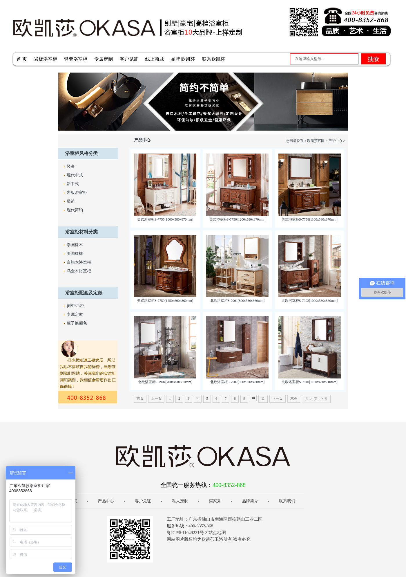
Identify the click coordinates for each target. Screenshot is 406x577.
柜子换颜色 (77, 323)
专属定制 (103, 59)
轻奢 (71, 166)
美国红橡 (75, 253)
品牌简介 (250, 501)
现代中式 (75, 175)
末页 (293, 398)
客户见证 (129, 59)
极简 (71, 201)
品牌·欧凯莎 (183, 59)
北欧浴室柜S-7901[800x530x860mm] (237, 301)
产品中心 (335, 141)
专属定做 (75, 314)
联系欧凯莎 (213, 59)
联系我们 (287, 501)
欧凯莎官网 (316, 141)
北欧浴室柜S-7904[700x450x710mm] (165, 382)
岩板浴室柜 (45, 59)
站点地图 (217, 532)
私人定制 (180, 501)
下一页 (277, 398)
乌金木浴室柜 (79, 271)
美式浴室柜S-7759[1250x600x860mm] (165, 301)
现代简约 (75, 210)
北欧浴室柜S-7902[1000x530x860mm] (310, 301)
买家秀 (215, 501)
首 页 (22, 59)
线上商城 (154, 59)
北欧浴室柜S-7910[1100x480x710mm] (310, 382)
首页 (140, 398)
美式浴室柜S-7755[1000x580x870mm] (165, 219)
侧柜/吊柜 (75, 306)
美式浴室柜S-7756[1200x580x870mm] (237, 219)
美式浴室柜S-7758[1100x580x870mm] (310, 219)
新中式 (73, 184)
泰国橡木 (75, 245)
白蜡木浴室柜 (79, 262)
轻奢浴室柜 (75, 59)
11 (263, 398)
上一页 (156, 398)
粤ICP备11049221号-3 (187, 532)
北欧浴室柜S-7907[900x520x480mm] (237, 382)
